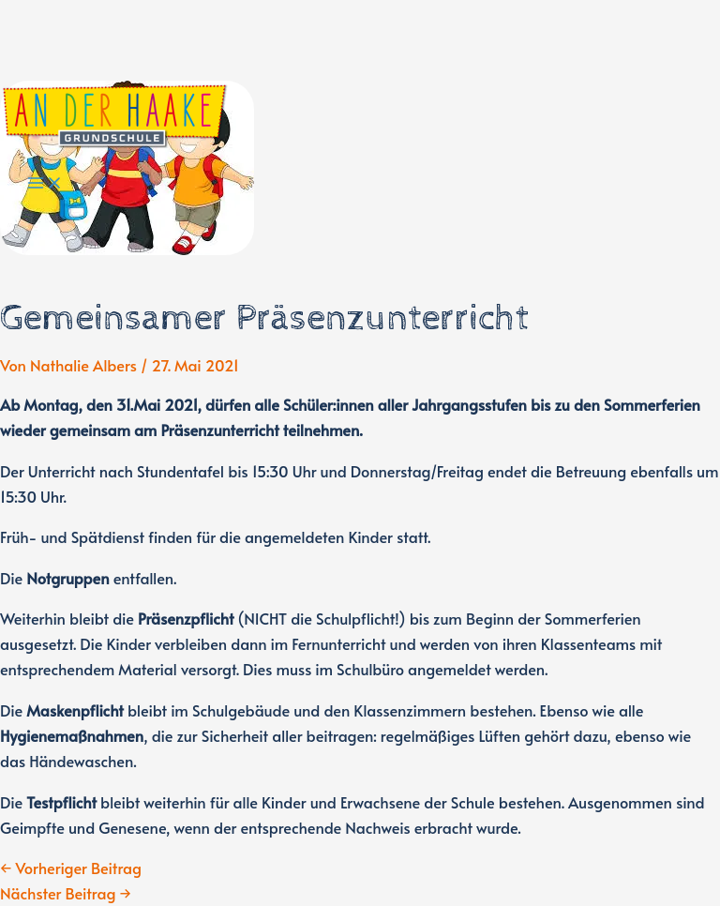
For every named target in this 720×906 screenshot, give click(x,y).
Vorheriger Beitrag (71, 868)
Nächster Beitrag (65, 893)
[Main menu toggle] (45, 183)
